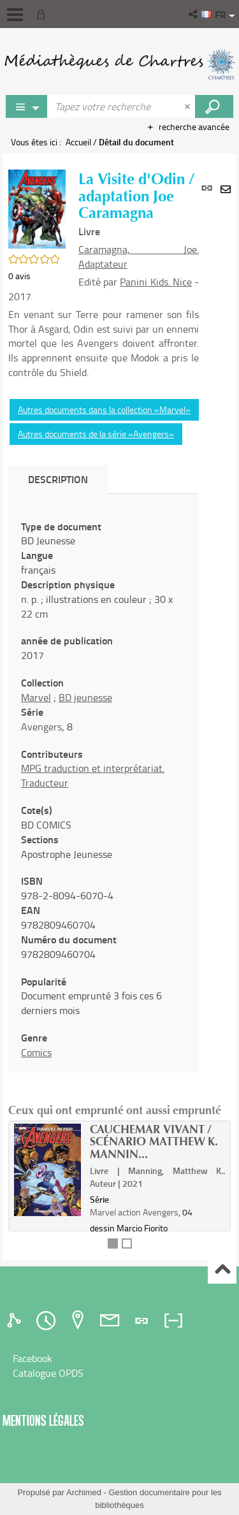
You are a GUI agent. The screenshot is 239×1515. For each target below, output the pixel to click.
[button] (194, 14)
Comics (36, 1052)
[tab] (16, 1320)
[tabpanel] (103, 789)
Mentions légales (43, 1420)
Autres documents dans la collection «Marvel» (104, 409)
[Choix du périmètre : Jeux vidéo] (27, 106)
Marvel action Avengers (134, 1212)
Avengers (41, 727)
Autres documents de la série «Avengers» (96, 434)
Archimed (83, 1492)
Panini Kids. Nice (155, 282)
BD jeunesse (85, 697)
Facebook (32, 1358)
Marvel (36, 697)
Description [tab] (58, 479)
